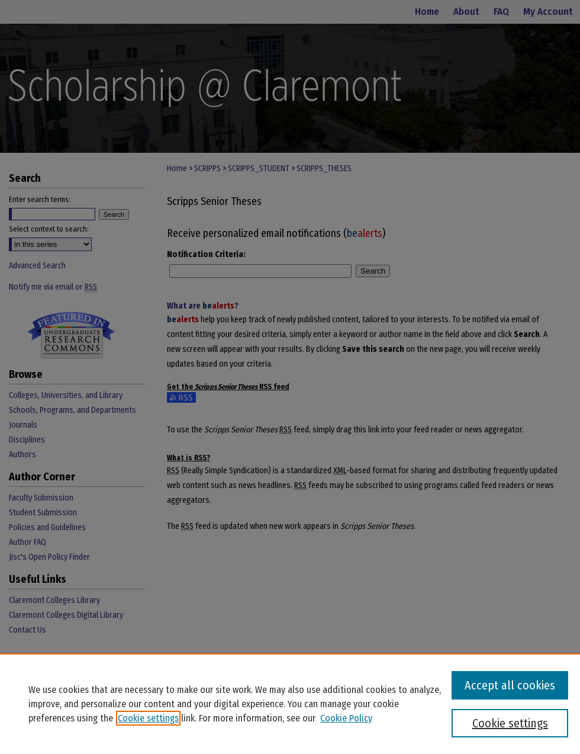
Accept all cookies (510, 685)
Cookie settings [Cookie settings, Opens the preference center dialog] (510, 723)
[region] (290, 703)
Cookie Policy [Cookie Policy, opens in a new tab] (346, 718)
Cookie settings (148, 718)
